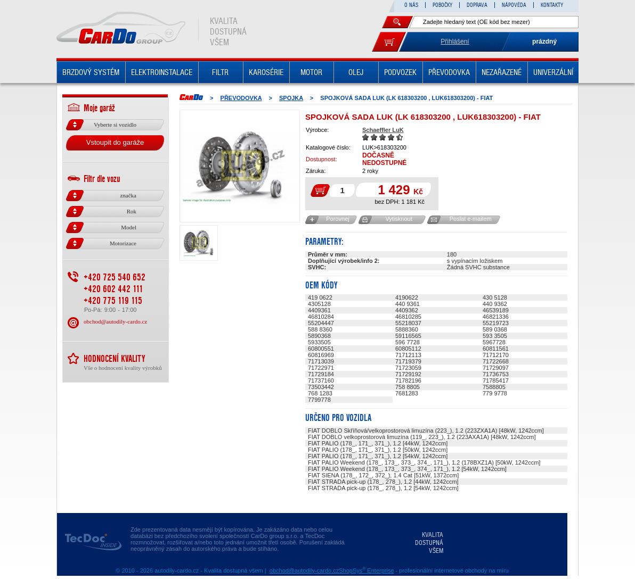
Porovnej (337, 219)
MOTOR (311, 72)
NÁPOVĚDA (514, 5)
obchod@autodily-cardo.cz (115, 321)
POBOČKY (442, 5)
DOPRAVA (477, 5)
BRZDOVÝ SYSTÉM (90, 72)
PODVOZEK (400, 72)
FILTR (220, 72)
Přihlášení (455, 41)
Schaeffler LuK (383, 130)
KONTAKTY (552, 5)
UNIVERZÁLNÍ (553, 72)
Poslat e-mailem (471, 219)
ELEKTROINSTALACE (161, 72)
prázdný (544, 41)
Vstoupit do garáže (115, 142)
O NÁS (411, 5)
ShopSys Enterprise (366, 570)
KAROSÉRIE (266, 72)
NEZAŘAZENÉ (502, 72)
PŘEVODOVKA (449, 72)
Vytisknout (398, 219)
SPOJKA (291, 98)
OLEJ (355, 72)
